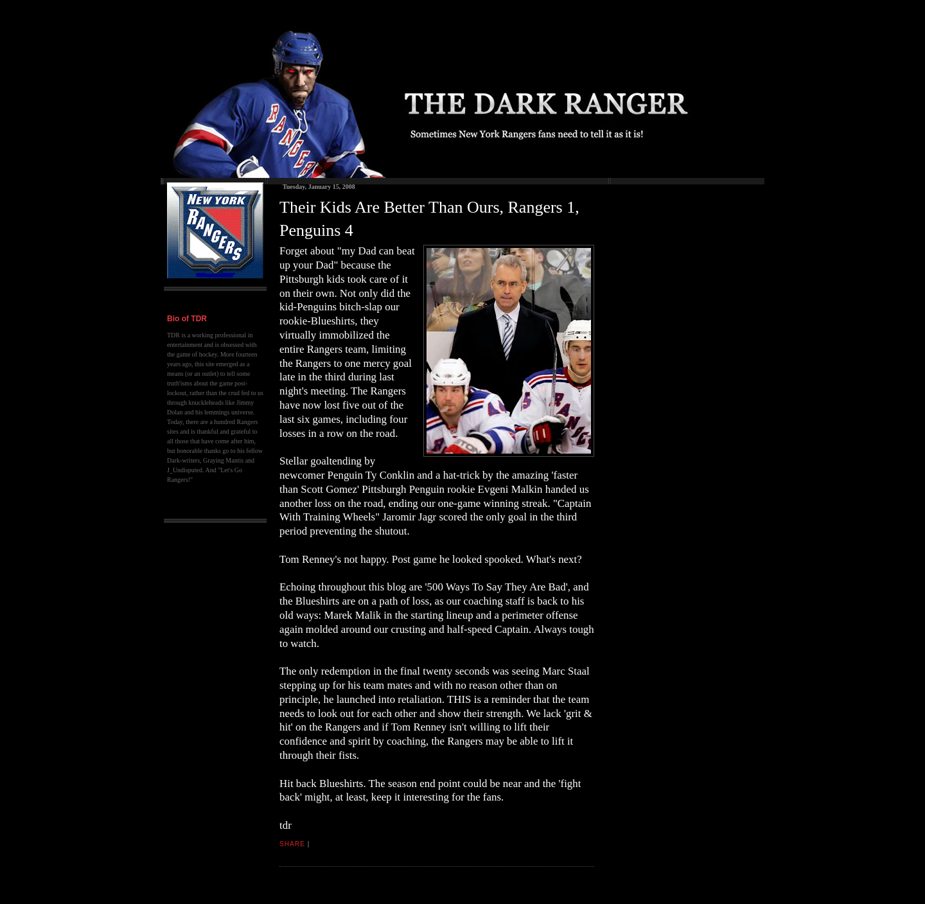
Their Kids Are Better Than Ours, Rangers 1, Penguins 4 (429, 219)
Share (292, 843)
